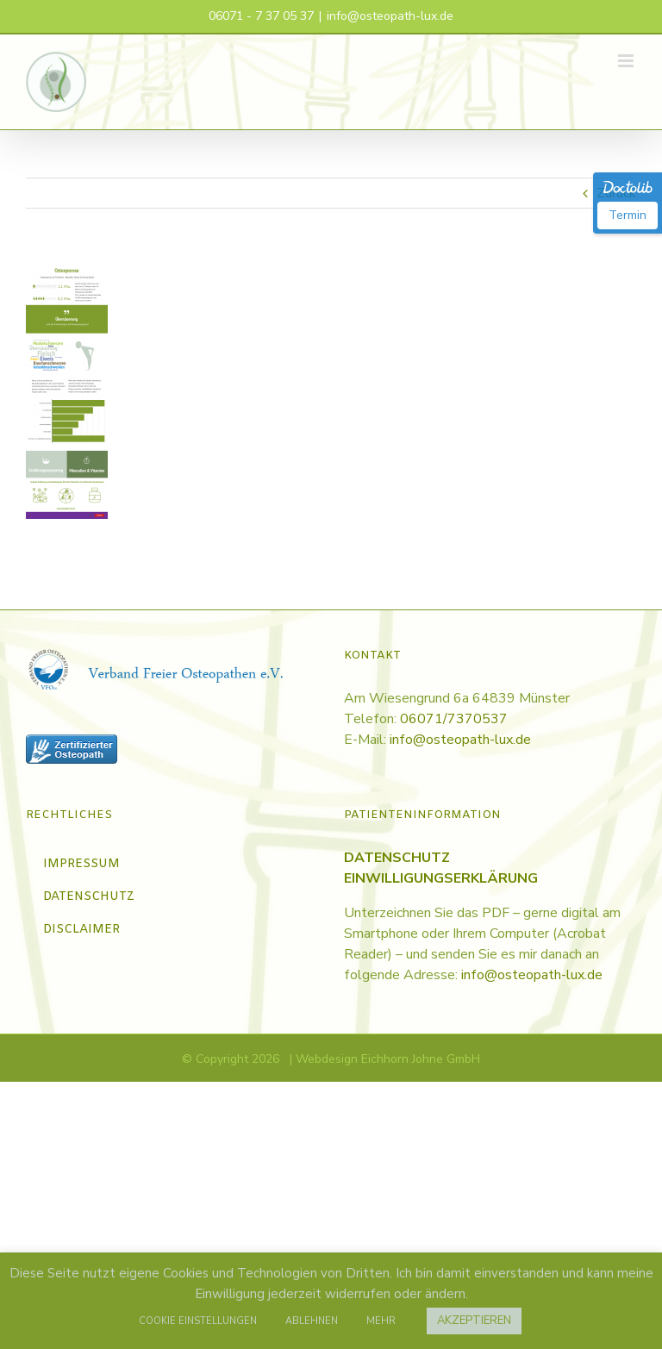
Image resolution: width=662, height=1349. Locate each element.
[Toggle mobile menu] (627, 61)
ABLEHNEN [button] (311, 1321)
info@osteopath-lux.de (390, 16)
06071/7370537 (454, 718)
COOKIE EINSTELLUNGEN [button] (198, 1321)
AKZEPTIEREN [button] (474, 1320)
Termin (627, 215)
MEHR (381, 1321)
